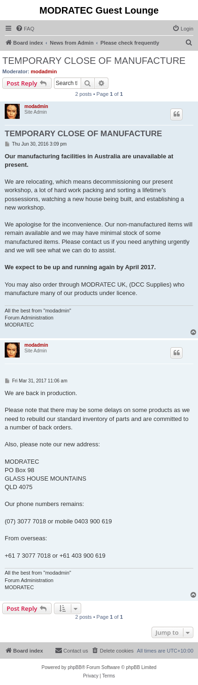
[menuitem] (24, 28)
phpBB (75, 667)
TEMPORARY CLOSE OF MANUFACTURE (93, 60)
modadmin (44, 71)
